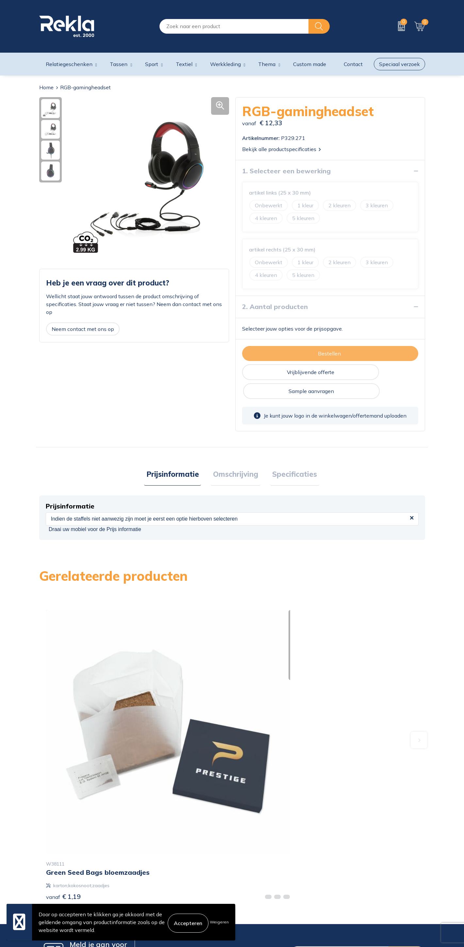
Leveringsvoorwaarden (361, 880)
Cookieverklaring (353, 848)
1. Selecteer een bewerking (286, 171)
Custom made (309, 64)
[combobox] (234, 26)
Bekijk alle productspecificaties (281, 149)
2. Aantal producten (275, 306)
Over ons (148, 848)
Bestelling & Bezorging (262, 859)
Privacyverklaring (354, 859)
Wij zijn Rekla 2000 (161, 869)
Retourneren (250, 880)
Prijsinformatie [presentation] (177, 456)
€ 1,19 (63, 728)
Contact (244, 848)
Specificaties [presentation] (290, 456)
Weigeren (219, 922)
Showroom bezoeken (163, 901)
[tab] (177, 456)
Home (46, 87)
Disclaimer (345, 869)
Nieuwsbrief (151, 880)
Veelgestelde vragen (161, 890)
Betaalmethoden (255, 869)
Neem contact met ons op (83, 329)
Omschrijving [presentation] (235, 456)
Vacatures (149, 859)
